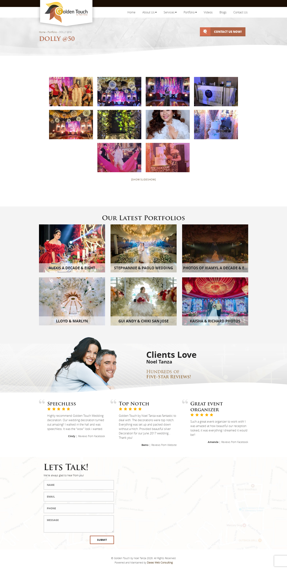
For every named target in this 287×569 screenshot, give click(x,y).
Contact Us (240, 12)
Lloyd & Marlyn (72, 321)
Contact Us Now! (228, 31)
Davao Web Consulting (160, 562)
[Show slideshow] (143, 179)
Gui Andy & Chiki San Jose (143, 321)
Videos (208, 12)
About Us (149, 12)
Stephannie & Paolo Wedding (143, 267)
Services (170, 12)
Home (131, 12)
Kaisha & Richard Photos (215, 321)
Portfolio (190, 12)
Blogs (222, 12)
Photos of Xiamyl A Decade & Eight (218, 267)
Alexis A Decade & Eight (72, 267)
